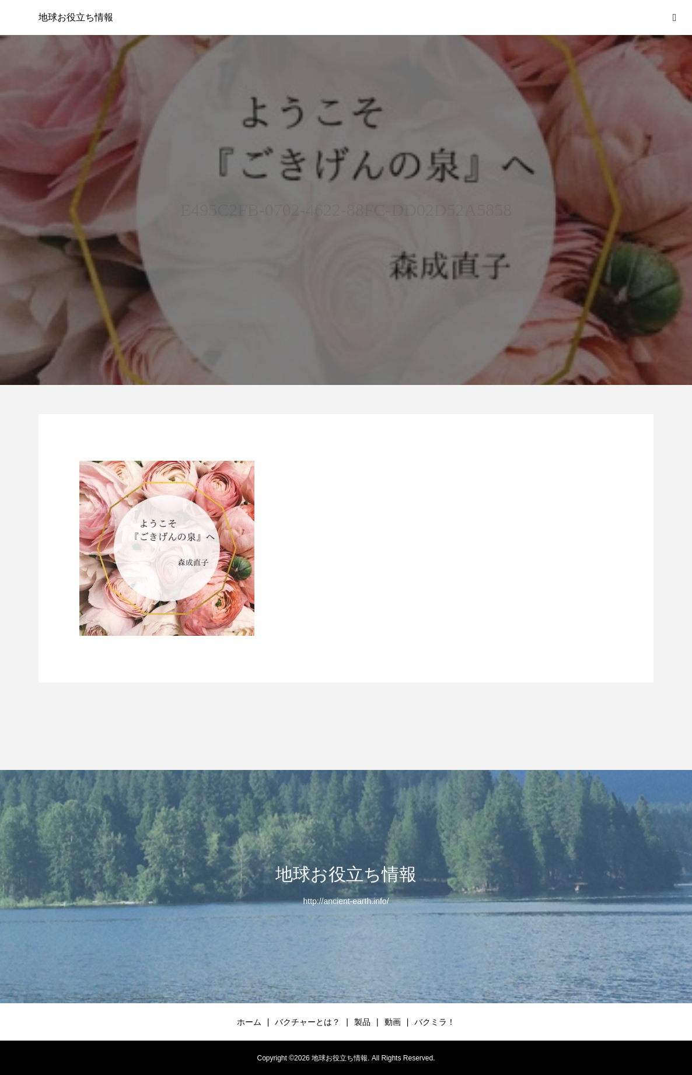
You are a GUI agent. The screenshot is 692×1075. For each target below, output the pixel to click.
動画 (393, 1022)
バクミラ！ (434, 1022)
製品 (362, 1022)
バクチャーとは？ (307, 1022)
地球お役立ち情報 (76, 17)
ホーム (249, 1022)
